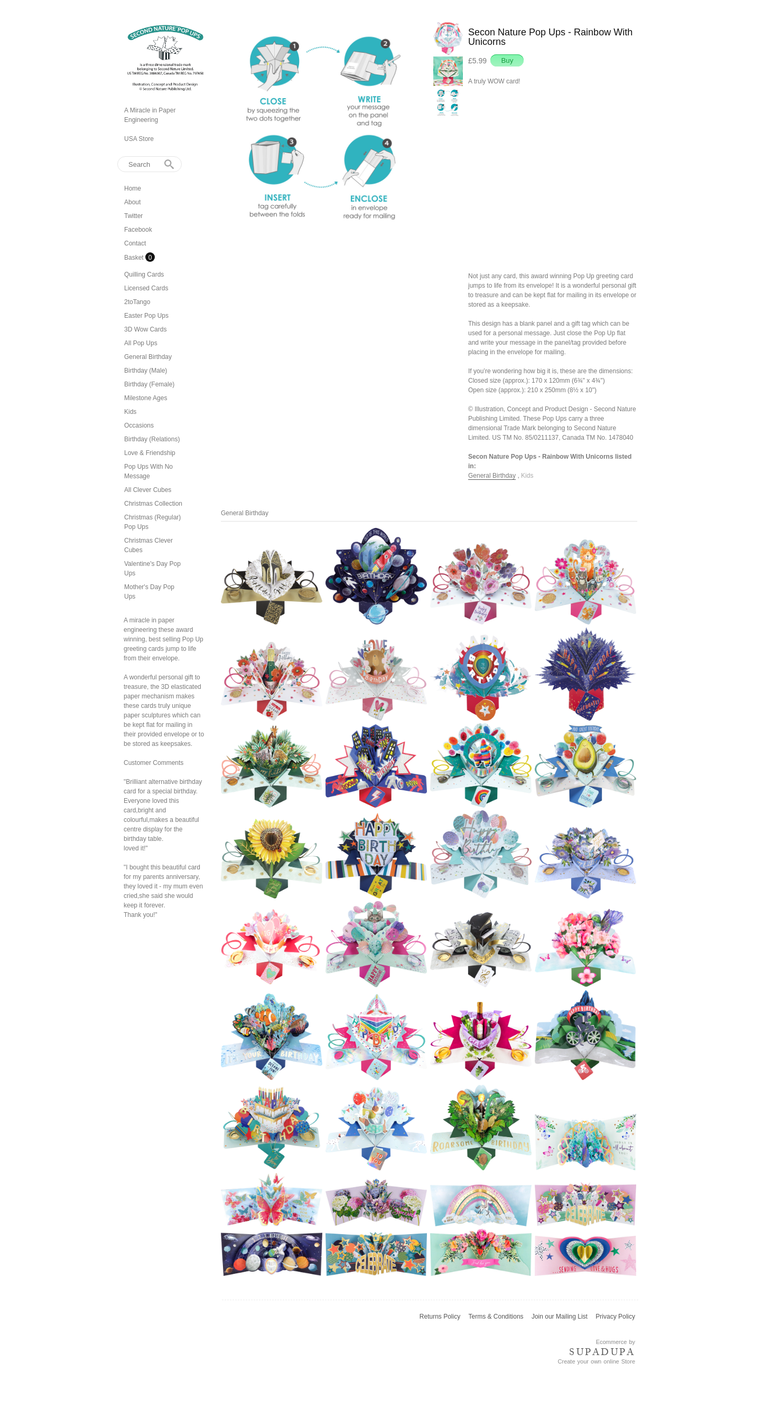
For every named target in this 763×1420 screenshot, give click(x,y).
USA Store (139, 139)
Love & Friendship (149, 453)
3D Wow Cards (145, 329)
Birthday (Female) (149, 384)
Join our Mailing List (560, 1316)
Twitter (133, 216)
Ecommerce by (615, 1342)
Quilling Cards (144, 274)
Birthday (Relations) (152, 439)
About (132, 202)
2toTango (137, 302)
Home (132, 188)
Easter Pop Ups (146, 315)
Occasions (139, 425)
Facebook (138, 229)
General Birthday (148, 357)
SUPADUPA (602, 1352)
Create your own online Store (596, 1361)
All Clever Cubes (147, 490)
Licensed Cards (146, 288)
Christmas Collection (153, 503)
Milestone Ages (145, 398)
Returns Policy (440, 1316)
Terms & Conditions (496, 1316)
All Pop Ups (140, 343)
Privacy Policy (615, 1316)
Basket (134, 257)
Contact (135, 243)
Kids (130, 411)
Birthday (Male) (145, 370)
